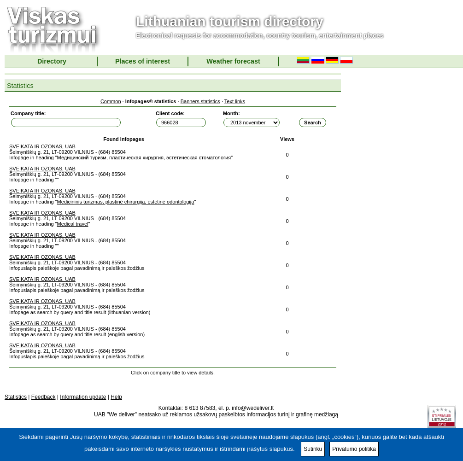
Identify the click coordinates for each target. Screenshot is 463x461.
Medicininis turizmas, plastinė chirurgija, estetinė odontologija (125, 201)
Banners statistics (200, 101)
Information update (83, 397)
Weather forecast (233, 61)
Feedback (43, 397)
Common (110, 101)
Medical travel (72, 224)
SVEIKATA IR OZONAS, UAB (42, 146)
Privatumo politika (354, 449)
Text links (234, 101)
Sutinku (313, 449)
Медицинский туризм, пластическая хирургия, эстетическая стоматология (144, 157)
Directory (51, 61)
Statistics (16, 397)
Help (116, 397)
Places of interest (142, 61)
